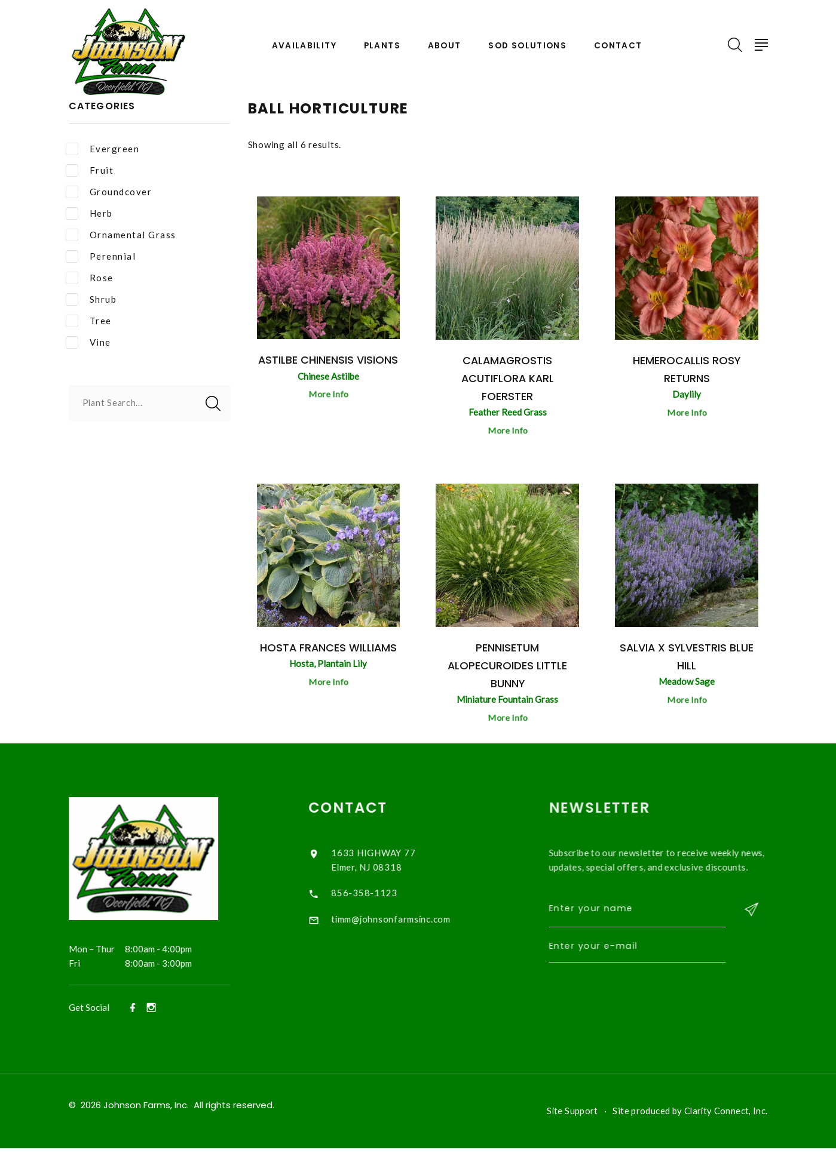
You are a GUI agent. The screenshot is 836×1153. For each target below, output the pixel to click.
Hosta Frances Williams (328, 649)
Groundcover (109, 192)
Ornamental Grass (121, 235)
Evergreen (103, 149)
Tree (89, 321)
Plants (380, 46)
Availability (301, 46)
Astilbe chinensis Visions (328, 359)
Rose (90, 278)
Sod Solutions (528, 46)
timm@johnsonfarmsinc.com (405, 922)
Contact (620, 46)
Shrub (91, 299)
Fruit (90, 170)
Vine (88, 342)
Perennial (101, 256)
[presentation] (658, 1001)
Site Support (571, 1116)
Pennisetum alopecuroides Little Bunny (508, 667)
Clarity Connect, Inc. (725, 1116)
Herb (89, 213)
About (443, 46)
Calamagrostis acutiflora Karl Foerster (507, 378)
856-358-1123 (377, 895)
